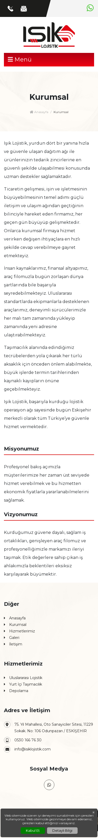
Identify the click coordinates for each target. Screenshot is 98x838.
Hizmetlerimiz (19, 631)
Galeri (11, 637)
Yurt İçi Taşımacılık (23, 684)
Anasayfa (39, 112)
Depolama (16, 691)
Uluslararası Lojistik (23, 678)
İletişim (13, 644)
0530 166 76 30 (23, 740)
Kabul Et (33, 830)
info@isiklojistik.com (27, 749)
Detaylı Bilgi (62, 830)
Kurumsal (15, 624)
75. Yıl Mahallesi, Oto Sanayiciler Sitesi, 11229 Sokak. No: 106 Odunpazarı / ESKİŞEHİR (48, 727)
